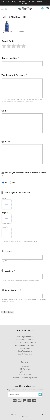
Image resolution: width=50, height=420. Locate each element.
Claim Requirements (25, 351)
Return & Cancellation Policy (25, 342)
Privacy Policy (29, 415)
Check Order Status (25, 375)
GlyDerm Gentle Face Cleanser (13, 32)
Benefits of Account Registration (25, 378)
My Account (25, 366)
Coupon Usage (25, 348)
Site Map (25, 417)
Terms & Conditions (12, 415)
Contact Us (25, 334)
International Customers (25, 340)
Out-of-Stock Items (25, 354)
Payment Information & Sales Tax (25, 345)
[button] (4, 46)
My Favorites (25, 369)
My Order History (25, 372)
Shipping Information (25, 337)
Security (41, 415)
